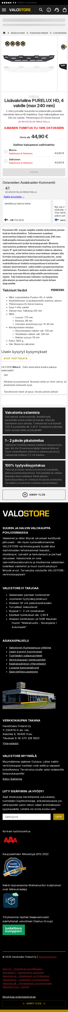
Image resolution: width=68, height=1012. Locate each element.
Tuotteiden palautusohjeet (25, 655)
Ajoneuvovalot (18, 33)
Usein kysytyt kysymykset (25, 651)
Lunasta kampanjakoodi (24, 667)
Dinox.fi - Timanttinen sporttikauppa (22, 968)
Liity (59, 816)
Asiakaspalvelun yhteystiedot (27, 663)
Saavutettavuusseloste (23, 671)
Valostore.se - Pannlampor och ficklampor (26, 976)
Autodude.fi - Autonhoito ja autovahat (23, 972)
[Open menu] (4, 10)
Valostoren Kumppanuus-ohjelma (30, 647)
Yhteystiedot (11, 743)
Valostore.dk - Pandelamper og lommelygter (27, 983)
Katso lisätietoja (12, 779)
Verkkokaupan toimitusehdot (27, 659)
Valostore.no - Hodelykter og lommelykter (26, 979)
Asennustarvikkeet (39, 33)
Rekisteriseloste (48, 956)
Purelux (34, 96)
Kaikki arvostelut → (14, 196)
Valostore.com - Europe (16, 986)
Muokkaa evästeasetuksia (19, 996)
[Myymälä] (29, 708)
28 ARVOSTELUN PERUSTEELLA (34, 122)
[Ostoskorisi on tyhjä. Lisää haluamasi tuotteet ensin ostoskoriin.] (64, 10)
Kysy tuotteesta (15, 358)
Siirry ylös (33, 495)
